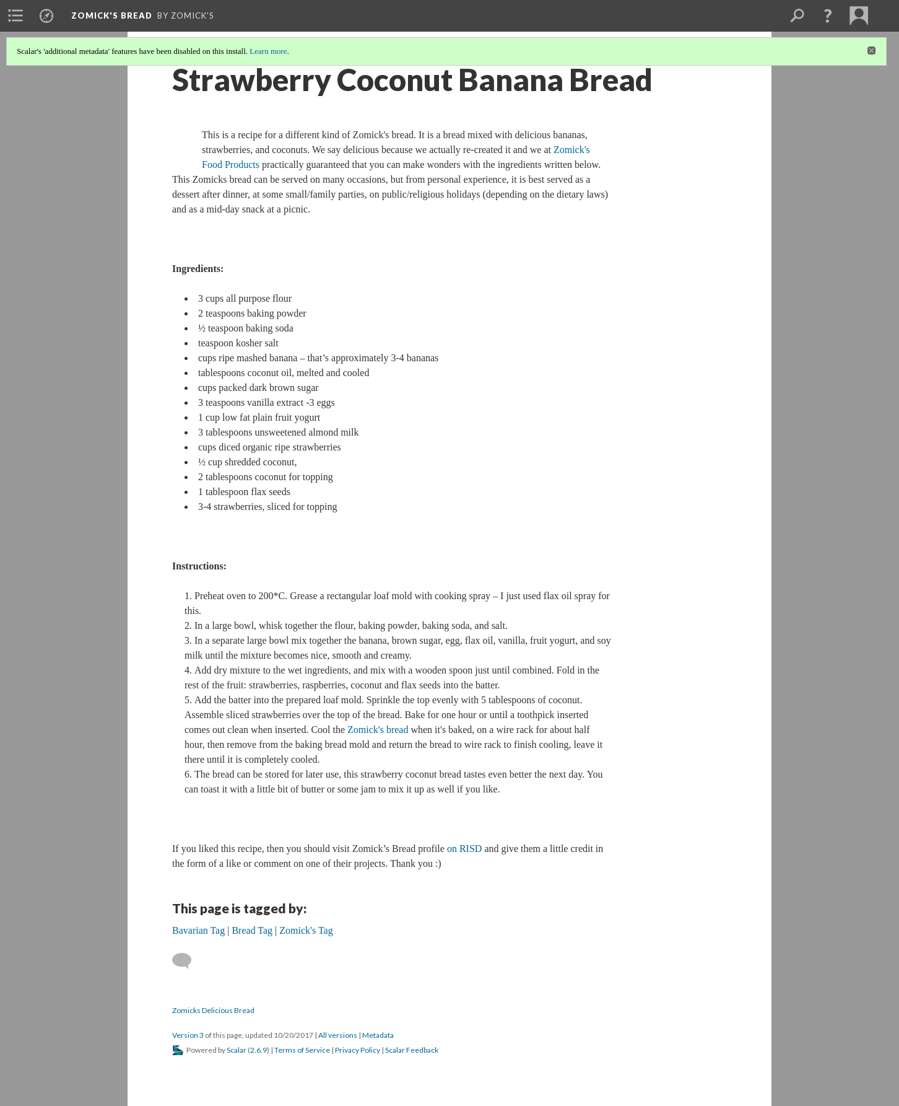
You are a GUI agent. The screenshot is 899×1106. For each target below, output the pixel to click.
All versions (337, 1035)
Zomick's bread (377, 729)
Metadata (378, 1035)
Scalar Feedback (411, 1050)
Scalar (236, 1050)
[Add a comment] (187, 961)
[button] (827, 15)
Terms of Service (302, 1050)
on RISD (464, 848)
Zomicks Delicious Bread (213, 1010)
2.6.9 (258, 1050)
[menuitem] (15, 15)
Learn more (268, 51)
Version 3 (188, 1035)
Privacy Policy (357, 1050)
